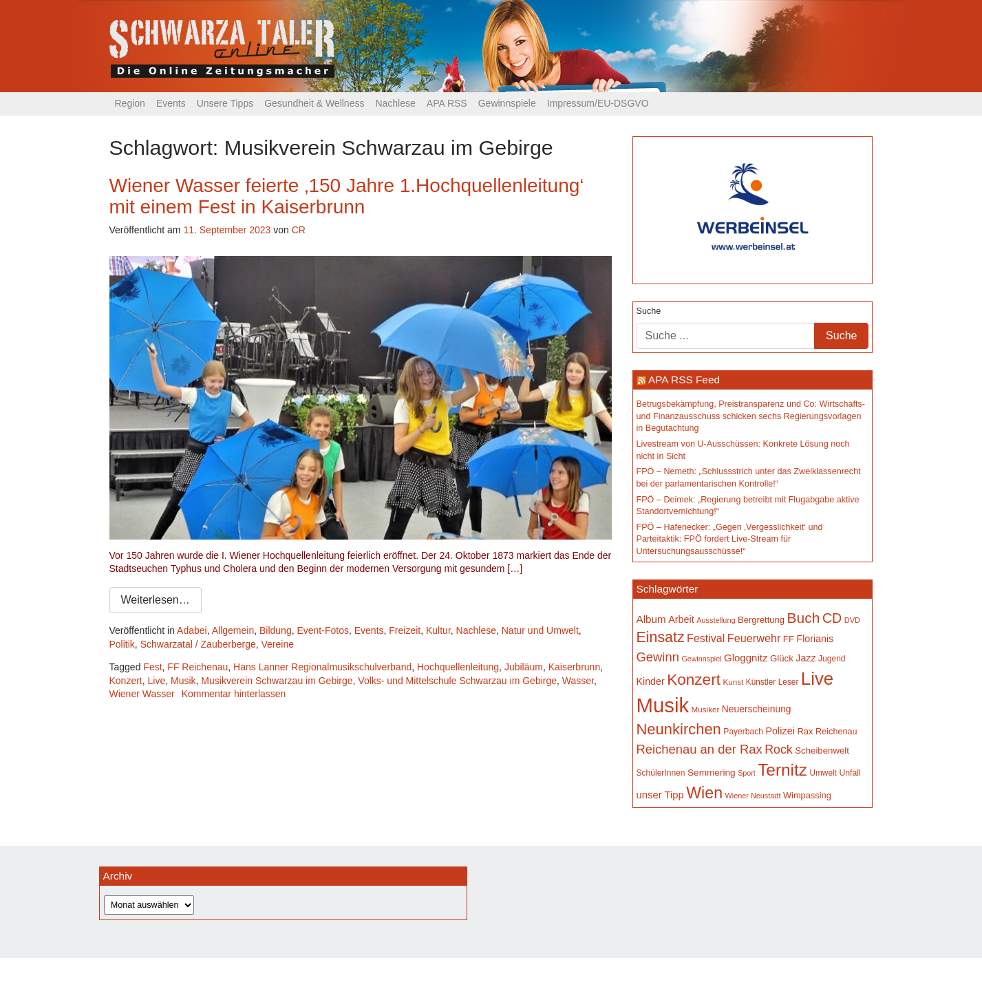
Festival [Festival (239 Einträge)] (706, 638)
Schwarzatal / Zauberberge (198, 644)
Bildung (275, 630)
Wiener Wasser (142, 693)
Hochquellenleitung (458, 666)
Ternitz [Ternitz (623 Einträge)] (782, 769)
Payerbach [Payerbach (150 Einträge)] (743, 731)
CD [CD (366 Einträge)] (832, 618)
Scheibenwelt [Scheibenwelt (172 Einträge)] (822, 750)
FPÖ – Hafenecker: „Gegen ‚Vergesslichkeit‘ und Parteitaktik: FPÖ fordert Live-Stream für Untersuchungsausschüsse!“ (730, 539)
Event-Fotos (322, 630)
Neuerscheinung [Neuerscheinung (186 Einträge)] (756, 708)
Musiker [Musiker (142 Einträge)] (706, 709)
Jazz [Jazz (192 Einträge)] (805, 657)
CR (299, 229)
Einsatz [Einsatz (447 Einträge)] (661, 637)
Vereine (277, 644)
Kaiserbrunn (574, 666)
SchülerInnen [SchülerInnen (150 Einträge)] (661, 773)
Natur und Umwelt (540, 630)
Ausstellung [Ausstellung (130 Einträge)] (715, 620)
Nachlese (395, 103)
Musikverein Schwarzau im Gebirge (276, 680)
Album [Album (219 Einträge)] (651, 619)
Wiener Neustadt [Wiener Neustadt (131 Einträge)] (753, 795)
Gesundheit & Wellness (314, 103)
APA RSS (447, 103)
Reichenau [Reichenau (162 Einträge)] (836, 731)
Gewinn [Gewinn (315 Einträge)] (658, 657)
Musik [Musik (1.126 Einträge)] (663, 705)
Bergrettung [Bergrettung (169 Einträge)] (761, 620)
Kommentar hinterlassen (234, 693)
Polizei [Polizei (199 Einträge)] (779, 730)
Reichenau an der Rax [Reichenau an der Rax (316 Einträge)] (699, 749)
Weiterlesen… (155, 600)
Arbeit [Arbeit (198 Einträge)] (681, 619)
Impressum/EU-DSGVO (598, 103)
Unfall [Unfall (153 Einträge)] (849, 773)
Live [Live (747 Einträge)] (817, 678)
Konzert (125, 680)
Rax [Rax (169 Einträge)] (805, 731)
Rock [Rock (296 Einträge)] (779, 749)
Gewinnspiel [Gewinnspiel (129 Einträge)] (701, 659)
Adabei (192, 630)
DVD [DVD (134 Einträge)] (852, 620)
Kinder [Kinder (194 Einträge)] (651, 681)
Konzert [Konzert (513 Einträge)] (694, 679)
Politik (122, 644)
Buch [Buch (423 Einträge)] (803, 618)
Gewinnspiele (507, 103)
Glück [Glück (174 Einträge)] (781, 658)
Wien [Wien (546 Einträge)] (704, 793)
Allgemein (233, 630)
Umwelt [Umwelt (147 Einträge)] (822, 773)
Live (157, 680)
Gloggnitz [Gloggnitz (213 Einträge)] (745, 657)
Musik (183, 680)
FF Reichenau (197, 666)
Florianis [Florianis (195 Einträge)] (815, 638)
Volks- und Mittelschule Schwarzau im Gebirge (457, 680)
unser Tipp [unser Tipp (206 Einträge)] (660, 794)
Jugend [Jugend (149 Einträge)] (832, 658)
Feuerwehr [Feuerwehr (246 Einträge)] (754, 638)
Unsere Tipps (225, 103)
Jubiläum (523, 666)
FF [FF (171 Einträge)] (788, 639)
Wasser (578, 680)
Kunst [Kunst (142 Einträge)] (733, 681)
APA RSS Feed (684, 379)
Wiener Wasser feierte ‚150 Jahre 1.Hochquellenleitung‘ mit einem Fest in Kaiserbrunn (346, 196)
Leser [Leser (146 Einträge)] (788, 682)
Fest (152, 666)
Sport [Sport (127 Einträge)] (746, 773)
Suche (649, 311)
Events (171, 103)
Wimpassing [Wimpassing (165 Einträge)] (807, 795)
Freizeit (404, 630)
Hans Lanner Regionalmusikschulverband (322, 666)
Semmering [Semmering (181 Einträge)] (711, 772)
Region (130, 103)
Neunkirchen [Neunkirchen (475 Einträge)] (679, 729)
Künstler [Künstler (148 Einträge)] (761, 682)
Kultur (438, 630)
